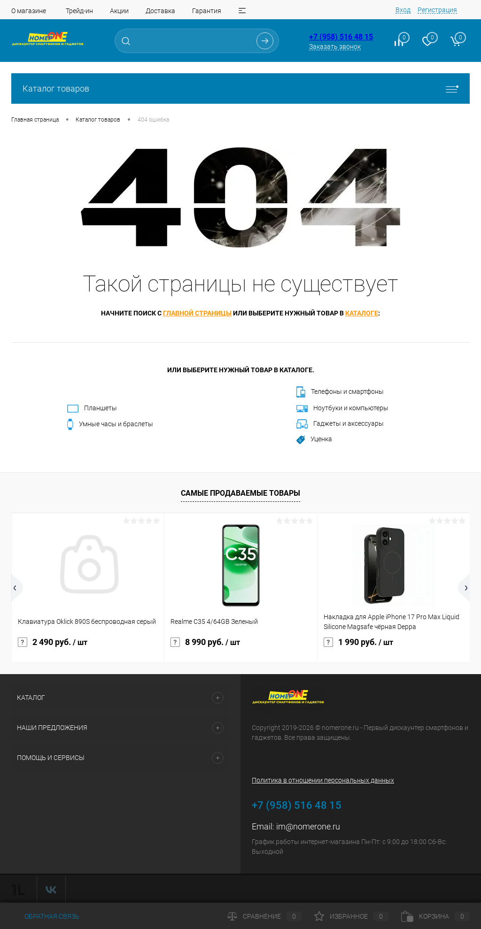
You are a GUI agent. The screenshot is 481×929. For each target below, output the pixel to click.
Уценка (314, 439)
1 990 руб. (358, 642)
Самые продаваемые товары (240, 493)
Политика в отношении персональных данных (323, 780)
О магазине (28, 11)
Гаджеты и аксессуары (340, 424)
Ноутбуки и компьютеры (342, 408)
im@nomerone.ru (308, 826)
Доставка (160, 11)
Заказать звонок (335, 46)
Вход (403, 10)
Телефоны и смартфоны (340, 392)
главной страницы (197, 313)
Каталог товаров (240, 88)
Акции (119, 11)
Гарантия (206, 11)
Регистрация (437, 10)
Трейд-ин (79, 11)
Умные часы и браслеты (110, 424)
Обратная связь (45, 916)
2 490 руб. (52, 642)
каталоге (361, 313)
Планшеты (92, 408)
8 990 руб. (205, 642)
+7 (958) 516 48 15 (341, 36)
